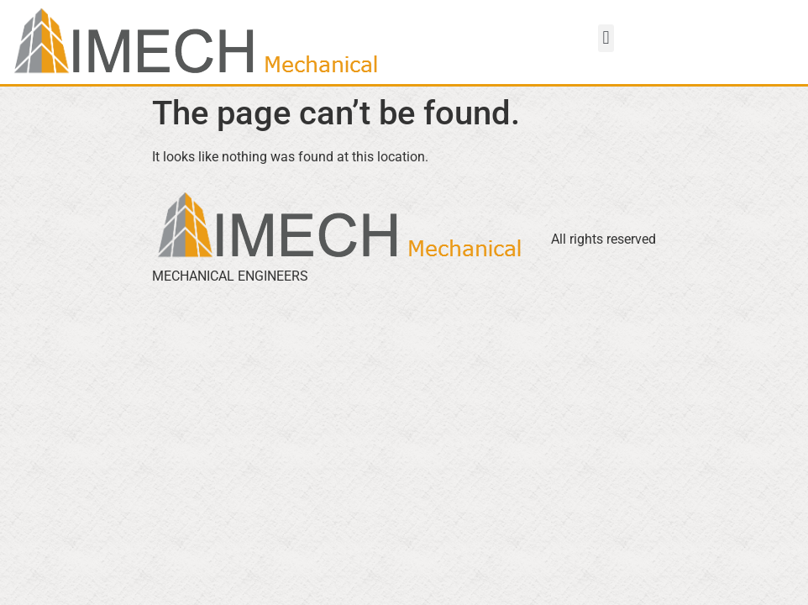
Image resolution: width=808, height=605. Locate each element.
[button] (606, 38)
